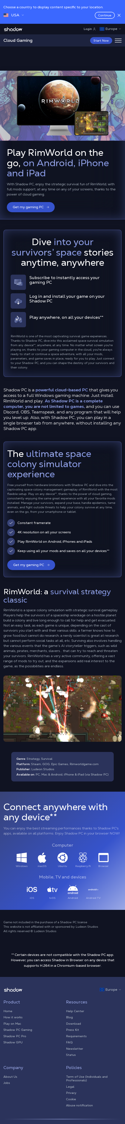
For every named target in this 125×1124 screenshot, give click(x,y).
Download (73, 1024)
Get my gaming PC (31, 207)
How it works (13, 1017)
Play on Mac (12, 1024)
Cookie (71, 1099)
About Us (10, 1077)
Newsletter (74, 1049)
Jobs (6, 1083)
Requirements (76, 1036)
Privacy (71, 1093)
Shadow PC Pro (14, 1036)
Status (71, 1055)
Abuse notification (79, 1105)
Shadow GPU (13, 1042)
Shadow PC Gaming (17, 1030)
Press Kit (72, 1030)
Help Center (75, 1011)
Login (90, 29)
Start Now (101, 40)
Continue (104, 15)
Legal (70, 1087)
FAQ (69, 1042)
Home (7, 1011)
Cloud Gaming (18, 40)
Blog (69, 1017)
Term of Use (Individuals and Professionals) (87, 1078)
